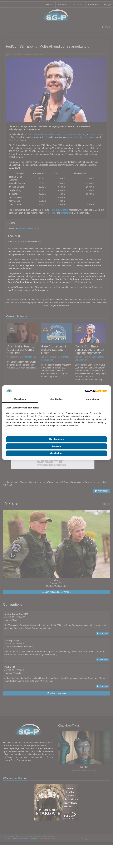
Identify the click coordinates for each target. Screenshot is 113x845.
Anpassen (57, 446)
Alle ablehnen (56, 453)
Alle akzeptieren (56, 439)
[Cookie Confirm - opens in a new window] (96, 390)
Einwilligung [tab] (20, 399)
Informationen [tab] (92, 399)
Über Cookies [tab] (56, 399)
